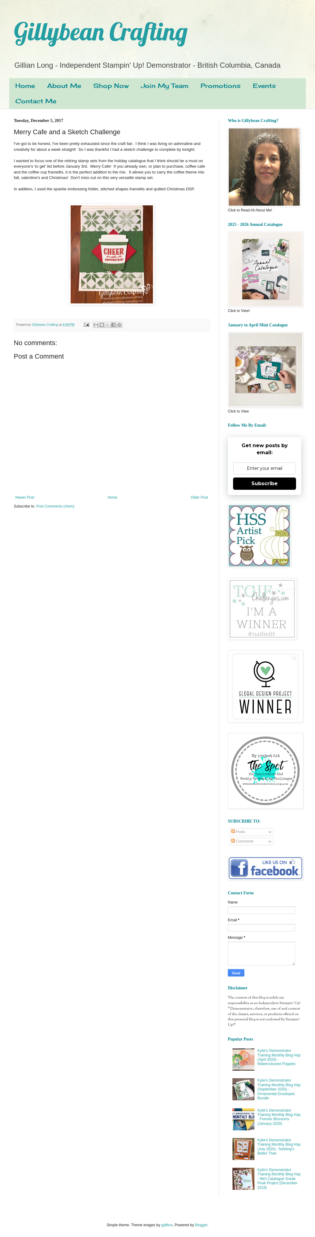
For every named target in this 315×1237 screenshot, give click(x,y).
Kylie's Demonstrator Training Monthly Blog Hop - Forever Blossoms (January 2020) (279, 1117)
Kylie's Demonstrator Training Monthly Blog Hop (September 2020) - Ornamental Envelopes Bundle (279, 1089)
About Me (64, 85)
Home (25, 85)
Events (264, 85)
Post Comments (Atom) (55, 506)
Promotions (221, 85)
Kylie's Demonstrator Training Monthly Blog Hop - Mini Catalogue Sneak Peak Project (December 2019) (279, 1179)
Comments (242, 841)
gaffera (166, 1225)
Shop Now (111, 85)
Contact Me (35, 101)
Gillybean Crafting (100, 31)
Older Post (199, 497)
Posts (238, 832)
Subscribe (264, 483)
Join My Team (164, 85)
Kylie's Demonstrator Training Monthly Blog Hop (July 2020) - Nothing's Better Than (279, 1146)
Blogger (201, 1225)
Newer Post (24, 497)
